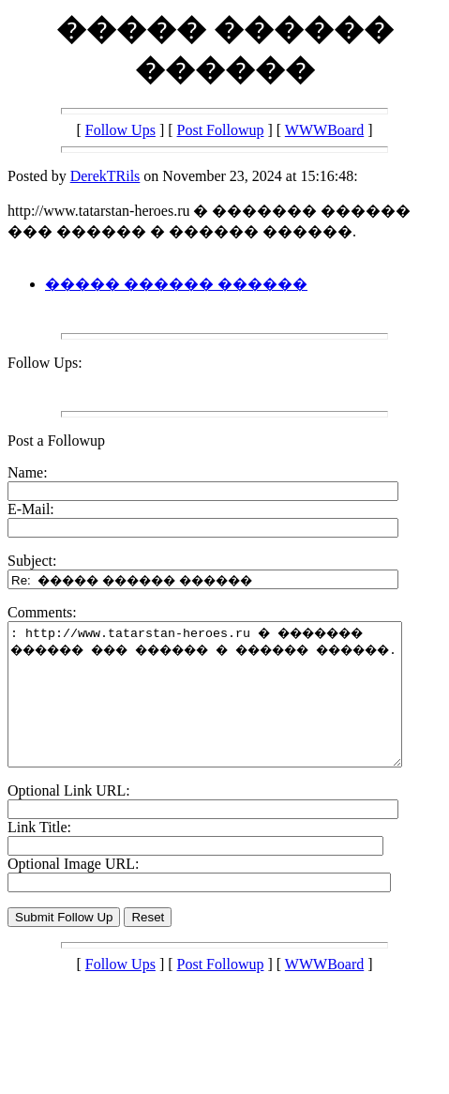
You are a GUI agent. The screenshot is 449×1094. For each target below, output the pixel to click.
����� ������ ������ (176, 284)
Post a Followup (56, 440)
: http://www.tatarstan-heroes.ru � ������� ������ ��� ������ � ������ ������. (228, 708)
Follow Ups (120, 130)
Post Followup (220, 130)
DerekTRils (105, 176)
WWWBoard (324, 130)
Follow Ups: (44, 363)
